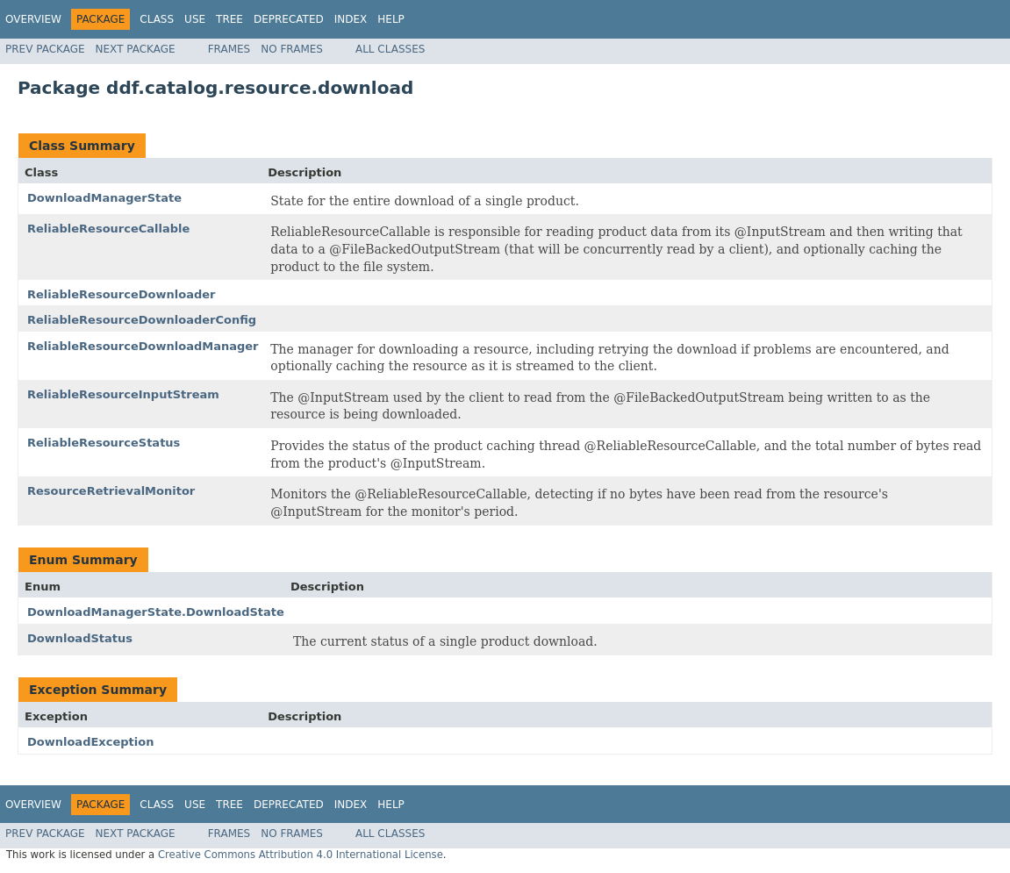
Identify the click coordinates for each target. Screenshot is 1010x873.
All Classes (390, 49)
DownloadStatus (80, 638)
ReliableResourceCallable (108, 228)
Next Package (135, 49)
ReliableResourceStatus (103, 442)
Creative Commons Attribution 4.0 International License (300, 854)
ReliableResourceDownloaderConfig (141, 319)
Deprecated (289, 19)
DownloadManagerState (104, 197)
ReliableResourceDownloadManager (143, 346)
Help (391, 19)
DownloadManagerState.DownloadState (155, 612)
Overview (33, 19)
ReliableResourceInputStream (123, 394)
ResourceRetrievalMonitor (111, 490)
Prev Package (45, 49)
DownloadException (90, 741)
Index (351, 19)
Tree (229, 19)
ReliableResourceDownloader (121, 294)
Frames (229, 49)
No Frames (292, 49)
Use (194, 19)
